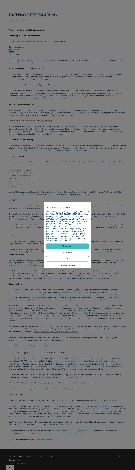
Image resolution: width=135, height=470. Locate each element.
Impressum (72, 265)
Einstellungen (67, 259)
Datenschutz (63, 265)
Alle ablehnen (67, 253)
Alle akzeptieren (67, 246)
